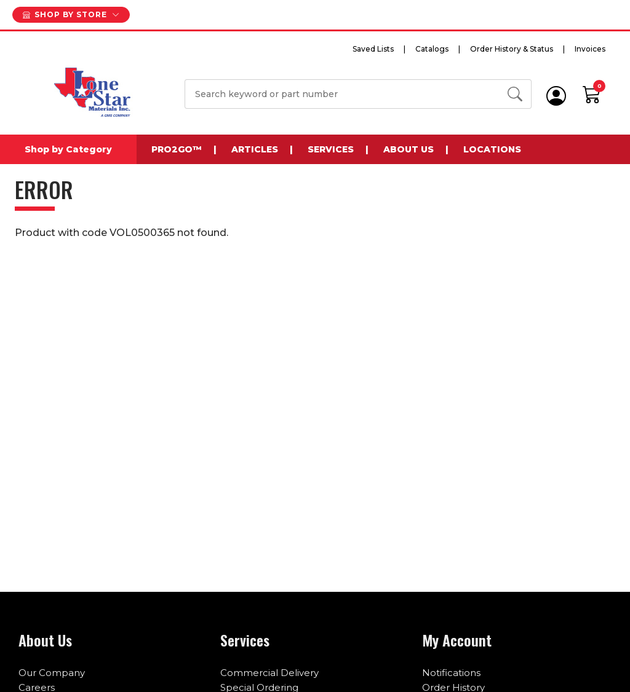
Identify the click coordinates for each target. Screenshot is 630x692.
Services (331, 149)
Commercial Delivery (269, 672)
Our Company (51, 672)
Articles (254, 149)
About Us (408, 149)
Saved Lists (373, 48)
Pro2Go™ (176, 149)
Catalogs (432, 48)
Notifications (451, 672)
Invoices (590, 48)
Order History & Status (511, 48)
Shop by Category (68, 149)
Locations (492, 149)
